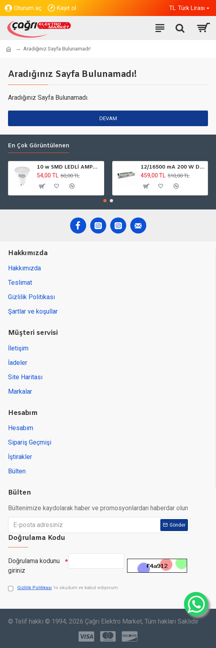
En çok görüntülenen (38, 146)
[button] (105, 200)
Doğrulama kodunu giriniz (34, 565)
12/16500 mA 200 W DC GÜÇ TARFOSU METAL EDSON (173, 167)
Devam (108, 118)
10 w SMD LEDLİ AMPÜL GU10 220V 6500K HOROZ (69, 167)
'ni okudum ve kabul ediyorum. (63, 588)
